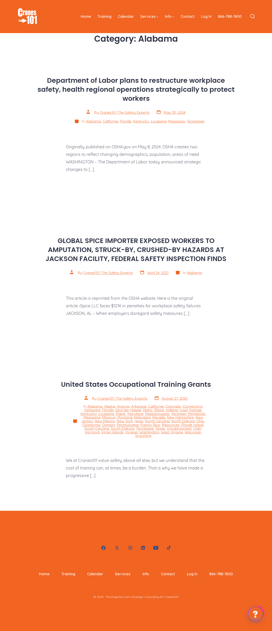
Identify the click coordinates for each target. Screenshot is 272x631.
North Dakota (183, 421)
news (139, 421)
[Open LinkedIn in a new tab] (143, 548)
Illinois (159, 409)
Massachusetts (157, 413)
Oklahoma (91, 424)
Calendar (126, 16)
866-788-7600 (230, 16)
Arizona (123, 406)
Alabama (93, 121)
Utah (197, 428)
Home (86, 16)
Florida (125, 121)
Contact (188, 16)
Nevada (158, 417)
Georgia (122, 409)
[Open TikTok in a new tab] (168, 548)
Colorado (173, 406)
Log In (206, 16)
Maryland (135, 413)
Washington (149, 432)
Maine (121, 413)
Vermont (92, 432)
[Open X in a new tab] (116, 548)
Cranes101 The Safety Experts (124, 112)
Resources (171, 424)
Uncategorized (179, 428)
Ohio (200, 421)
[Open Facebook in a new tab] (103, 548)
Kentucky (141, 121)
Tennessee (195, 121)
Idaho (147, 409)
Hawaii (135, 409)
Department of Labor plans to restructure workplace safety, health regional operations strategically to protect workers (136, 89)
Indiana (172, 409)
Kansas (195, 409)
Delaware (92, 409)
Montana (124, 417)
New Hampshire (180, 417)
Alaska (109, 406)
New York (125, 421)
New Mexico (104, 421)
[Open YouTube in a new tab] (156, 548)
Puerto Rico (150, 424)
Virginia (131, 432)
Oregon (108, 424)
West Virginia (172, 432)
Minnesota (196, 413)
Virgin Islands (112, 432)
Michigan (178, 413)
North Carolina (157, 421)
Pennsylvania (128, 424)
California (110, 121)
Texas (160, 428)
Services (149, 16)
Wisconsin (193, 432)
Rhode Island (192, 424)
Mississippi (176, 121)
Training (104, 16)
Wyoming (143, 435)
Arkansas (139, 406)
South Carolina (96, 428)
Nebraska (142, 417)
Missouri (109, 417)
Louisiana (158, 121)
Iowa (184, 409)
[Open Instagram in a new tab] (130, 548)
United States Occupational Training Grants (136, 384)
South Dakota (122, 428)
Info (169, 16)
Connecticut (193, 406)
